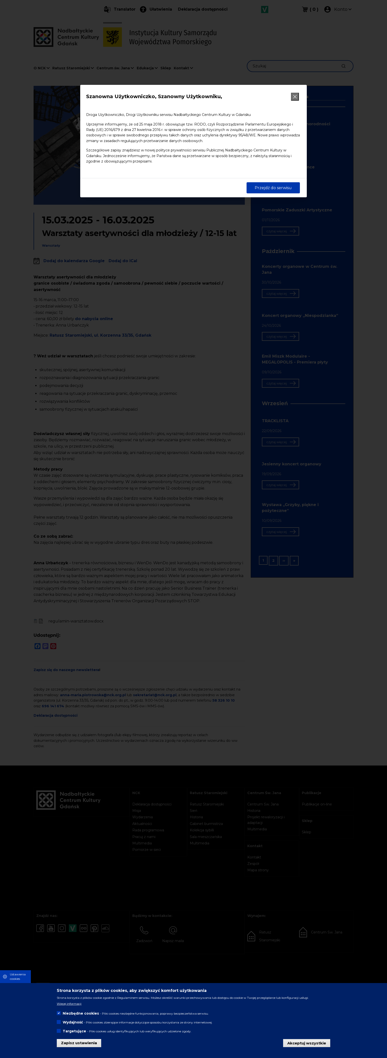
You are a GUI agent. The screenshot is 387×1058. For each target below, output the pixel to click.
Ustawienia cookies (18, 976)
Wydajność (73, 1022)
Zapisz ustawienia (79, 1042)
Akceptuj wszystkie (306, 1042)
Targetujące (74, 1031)
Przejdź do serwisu (273, 187)
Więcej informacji (69, 1003)
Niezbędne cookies (81, 1013)
